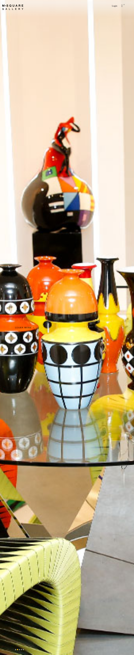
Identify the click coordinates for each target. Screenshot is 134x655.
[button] (15, 649)
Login (114, 6)
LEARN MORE (24, 328)
